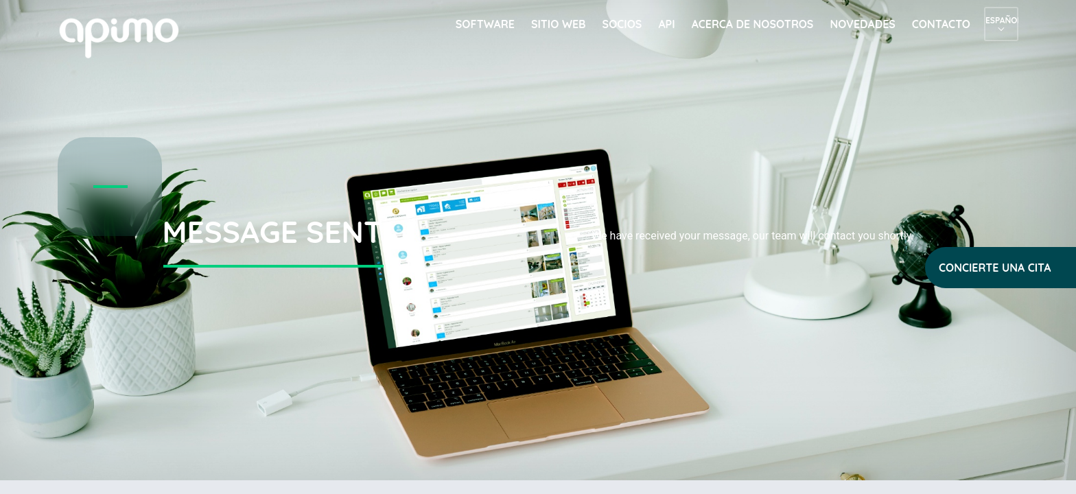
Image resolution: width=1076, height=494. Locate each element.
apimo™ (126, 37)
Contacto (941, 24)
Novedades (862, 24)
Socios (622, 24)
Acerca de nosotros (753, 24)
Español (1001, 20)
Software (485, 24)
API (666, 24)
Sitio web (558, 24)
